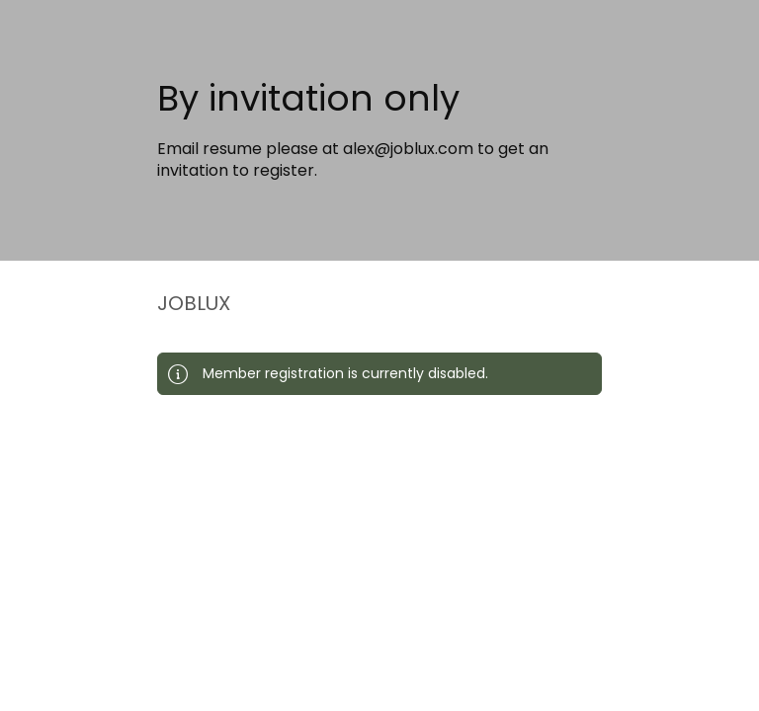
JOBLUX (193, 303)
